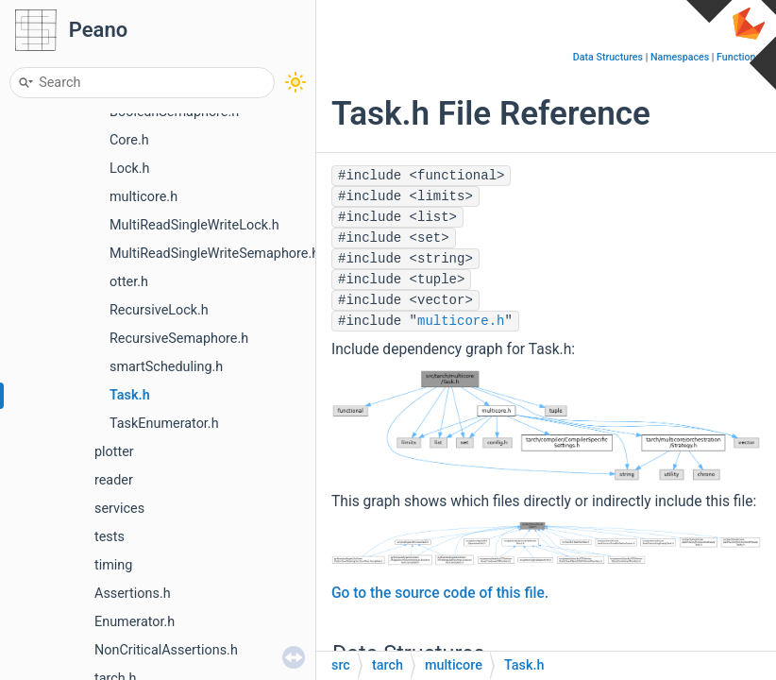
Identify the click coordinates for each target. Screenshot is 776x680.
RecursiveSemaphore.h (179, 339)
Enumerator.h (134, 622)
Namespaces (679, 57)
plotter (114, 452)
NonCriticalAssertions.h (166, 650)
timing (113, 565)
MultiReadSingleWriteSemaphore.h (214, 254)
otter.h (129, 282)
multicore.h (143, 197)
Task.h (130, 395)
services (119, 509)
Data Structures (608, 57)
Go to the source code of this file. (439, 593)
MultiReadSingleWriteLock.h (194, 225)
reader (113, 480)
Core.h (129, 140)
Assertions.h (132, 594)
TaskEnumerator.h (164, 424)
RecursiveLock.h (159, 310)
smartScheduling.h (166, 367)
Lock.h (130, 169)
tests (109, 537)
